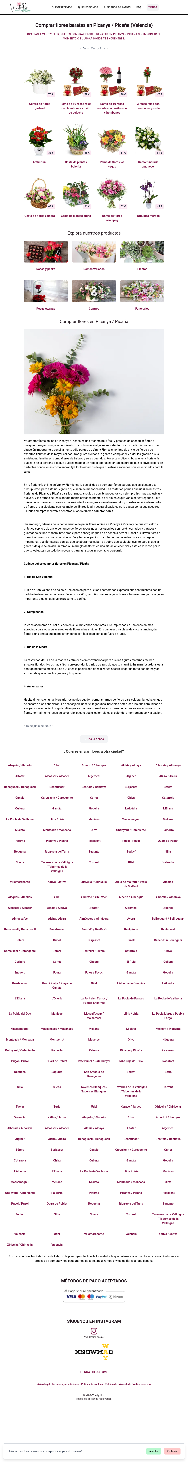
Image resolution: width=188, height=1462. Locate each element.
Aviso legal (43, 1384)
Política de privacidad (117, 1384)
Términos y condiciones (65, 1384)
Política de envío (141, 1384)
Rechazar (172, 1451)
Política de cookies (92, 1384)
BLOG (96, 1372)
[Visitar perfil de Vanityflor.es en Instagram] (94, 1331)
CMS (105, 1372)
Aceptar (153, 1451)
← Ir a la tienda (94, 739)
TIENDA (85, 1372)
